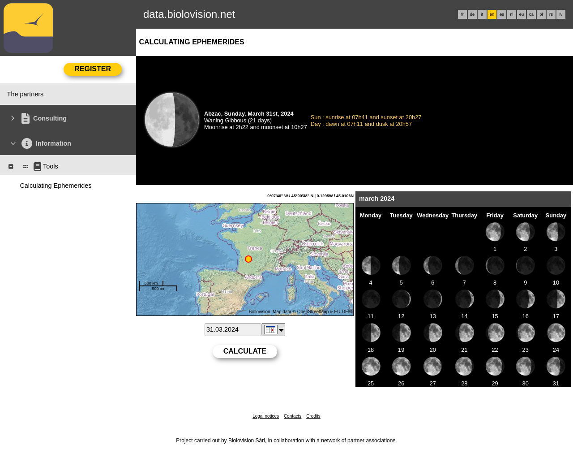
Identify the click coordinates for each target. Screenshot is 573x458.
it (482, 14)
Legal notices (265, 416)
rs (551, 14)
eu (521, 14)
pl (541, 14)
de (472, 14)
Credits (313, 416)
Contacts (292, 416)
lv (561, 14)
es (502, 14)
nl (511, 14)
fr (462, 14)
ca (531, 14)
